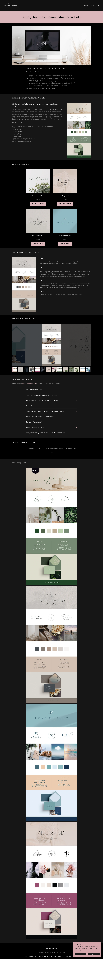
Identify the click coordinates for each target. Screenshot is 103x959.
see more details (38, 243)
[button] (98, 5)
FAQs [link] (54, 956)
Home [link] (86, 5)
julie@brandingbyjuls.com (29, 383)
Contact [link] (92, 5)
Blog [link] (36, 956)
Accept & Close (94, 954)
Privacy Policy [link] (61, 956)
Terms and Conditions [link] (72, 956)
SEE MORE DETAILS (38, 204)
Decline (81, 954)
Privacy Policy (78, 950)
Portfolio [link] (30, 956)
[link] (10, 5)
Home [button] (25, 956)
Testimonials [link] (42, 956)
